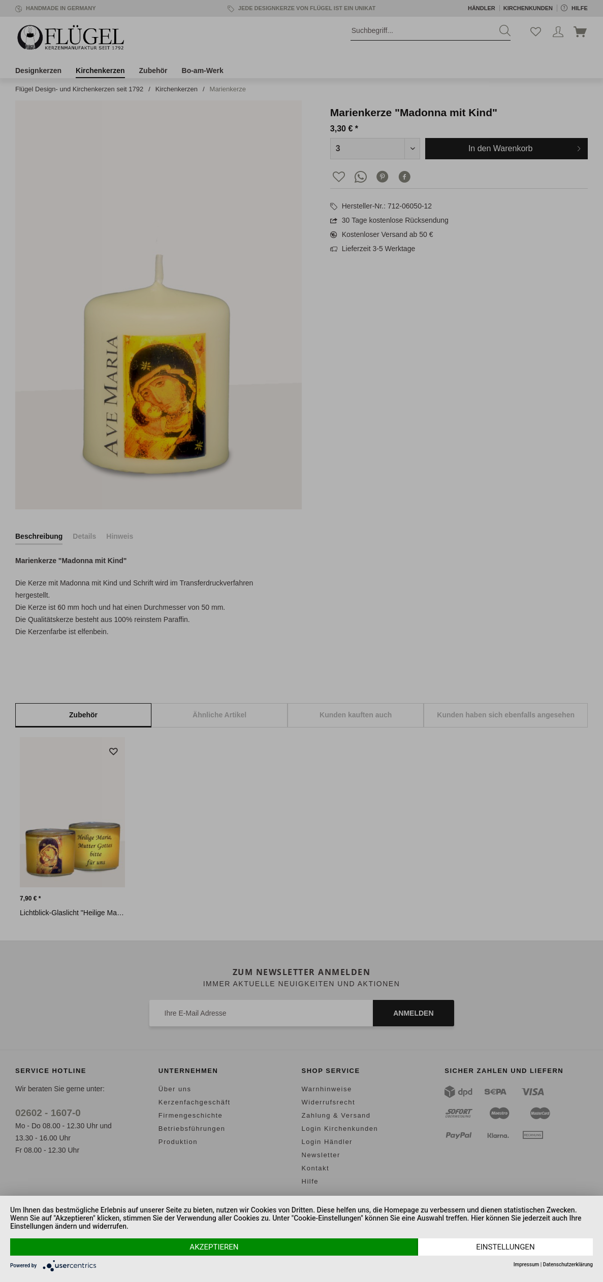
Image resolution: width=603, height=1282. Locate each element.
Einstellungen (505, 1247)
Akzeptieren (213, 1247)
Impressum (526, 1264)
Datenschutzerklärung (568, 1264)
